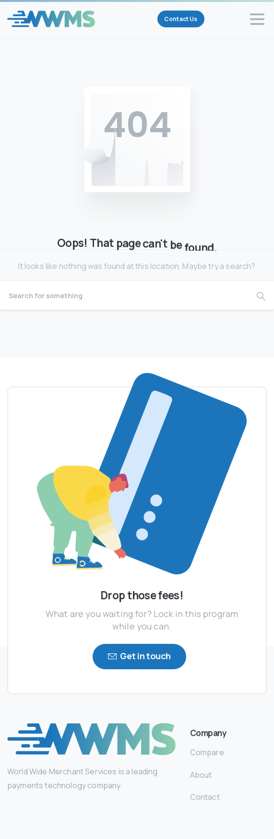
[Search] (124, 295)
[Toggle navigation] (257, 19)
